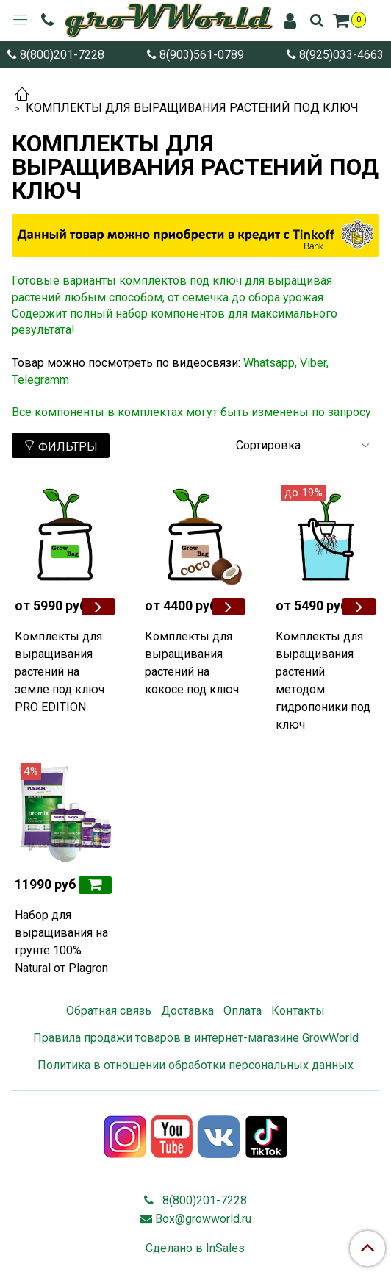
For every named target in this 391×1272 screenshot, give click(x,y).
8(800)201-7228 (60, 55)
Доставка (187, 1011)
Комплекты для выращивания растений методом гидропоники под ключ (323, 680)
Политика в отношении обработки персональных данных (195, 1065)
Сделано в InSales (195, 1248)
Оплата (242, 1011)
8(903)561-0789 (200, 55)
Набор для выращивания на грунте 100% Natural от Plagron (61, 941)
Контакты (298, 1011)
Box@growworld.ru (203, 1219)
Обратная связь (108, 1011)
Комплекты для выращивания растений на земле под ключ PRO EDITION (59, 671)
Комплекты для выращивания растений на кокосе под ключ (192, 662)
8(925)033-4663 (340, 55)
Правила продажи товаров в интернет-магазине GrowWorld (196, 1038)
